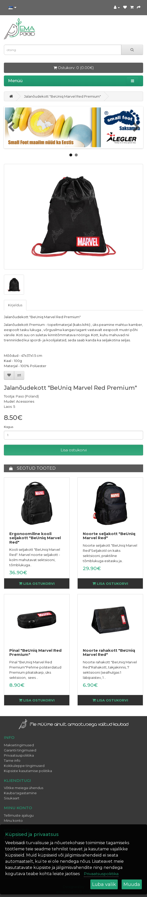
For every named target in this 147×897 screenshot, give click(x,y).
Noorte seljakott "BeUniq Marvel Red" (109, 535)
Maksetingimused (19, 745)
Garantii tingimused (20, 750)
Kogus (8, 427)
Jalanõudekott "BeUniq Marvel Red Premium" (62, 96)
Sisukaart (11, 798)
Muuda (131, 884)
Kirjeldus (15, 305)
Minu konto (13, 820)
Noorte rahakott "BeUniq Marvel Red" (109, 652)
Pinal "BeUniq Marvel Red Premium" (35, 652)
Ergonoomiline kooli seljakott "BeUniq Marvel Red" (35, 538)
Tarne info (12, 760)
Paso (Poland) (27, 396)
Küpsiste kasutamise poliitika (28, 771)
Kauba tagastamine (20, 793)
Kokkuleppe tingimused (24, 766)
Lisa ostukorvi (74, 449)
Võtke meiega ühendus (23, 788)
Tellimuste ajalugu (19, 815)
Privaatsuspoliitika (19, 755)
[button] (132, 80)
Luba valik (104, 884)
